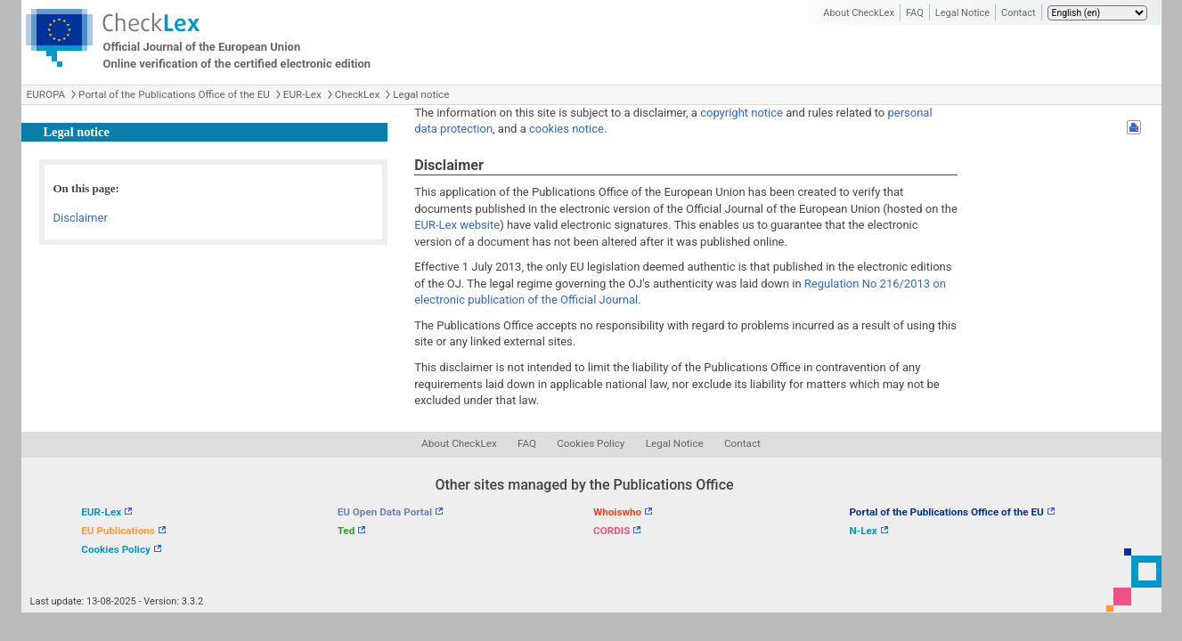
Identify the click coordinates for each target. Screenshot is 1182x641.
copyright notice (741, 112)
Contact (1018, 13)
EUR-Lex (302, 94)
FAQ (915, 13)
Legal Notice (962, 13)
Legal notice (421, 94)
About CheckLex (858, 13)
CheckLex (357, 94)
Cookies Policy (590, 443)
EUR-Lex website (457, 224)
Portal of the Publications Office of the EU (174, 94)
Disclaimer (80, 217)
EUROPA (46, 94)
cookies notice (566, 128)
